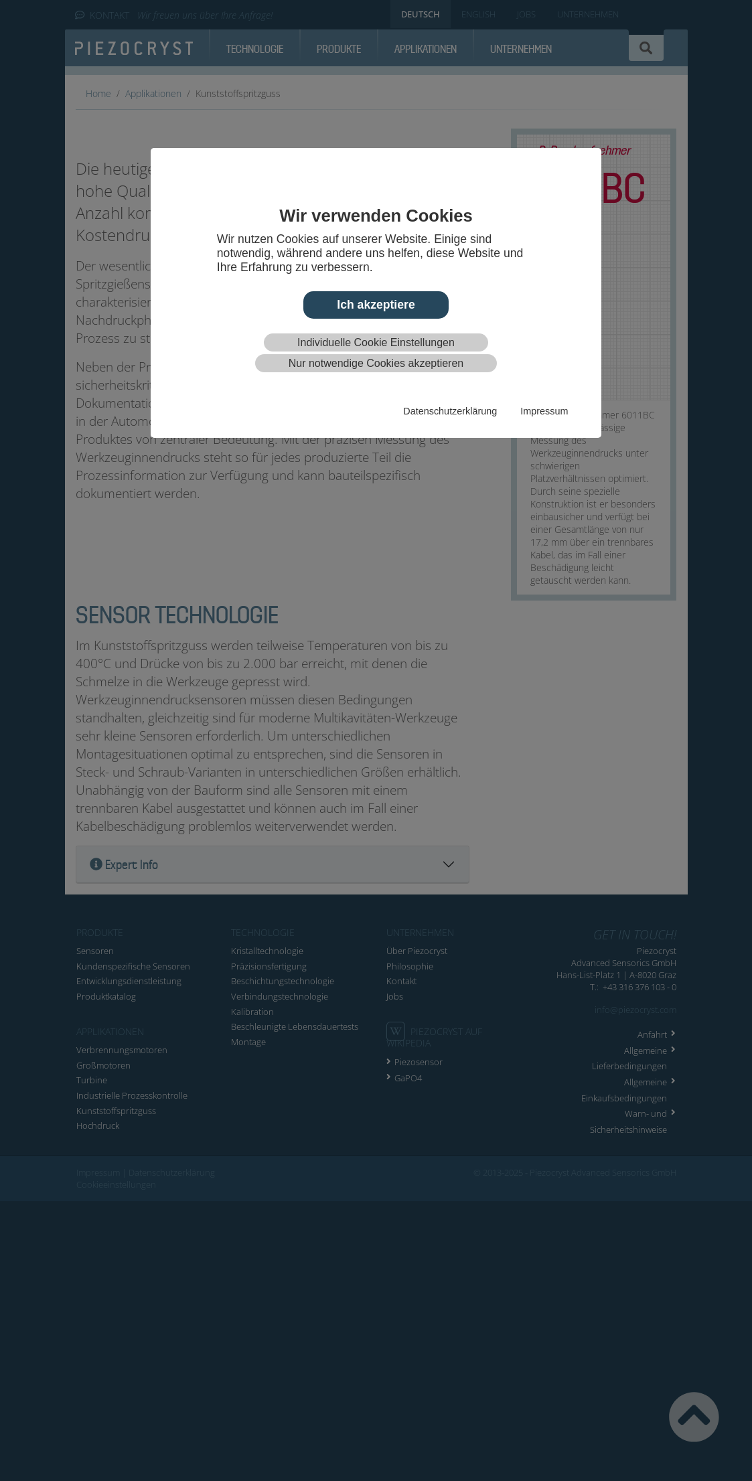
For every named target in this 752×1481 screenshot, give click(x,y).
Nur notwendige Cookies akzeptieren (376, 363)
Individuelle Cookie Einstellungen (376, 342)
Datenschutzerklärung (450, 411)
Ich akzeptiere (376, 304)
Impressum (544, 411)
